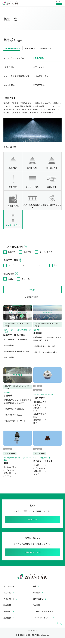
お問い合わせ (38, 599)
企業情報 (36, 605)
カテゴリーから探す (11, 48)
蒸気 (56, 265)
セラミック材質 (45, 251)
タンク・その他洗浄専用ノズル (16, 76)
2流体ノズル (8, 67)
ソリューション (9, 586)
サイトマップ (32, 630)
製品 (34, 586)
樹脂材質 (27, 251)
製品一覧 (7, 592)
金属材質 (11, 251)
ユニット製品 (9, 85)
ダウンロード (9, 599)
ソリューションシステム (13, 58)
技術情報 (36, 592)
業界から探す (45, 48)
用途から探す (30, 48)
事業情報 (7, 605)
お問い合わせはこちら (32, 552)
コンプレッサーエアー (17, 265)
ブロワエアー (40, 265)
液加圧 (10, 278)
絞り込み (32, 290)
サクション (26, 278)
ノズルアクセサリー (41, 76)
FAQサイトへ (32, 519)
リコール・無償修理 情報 (42, 611)
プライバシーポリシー (41, 618)
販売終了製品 (38, 85)
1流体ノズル (38, 58)
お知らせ (7, 611)
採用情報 (7, 618)
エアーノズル (38, 67)
